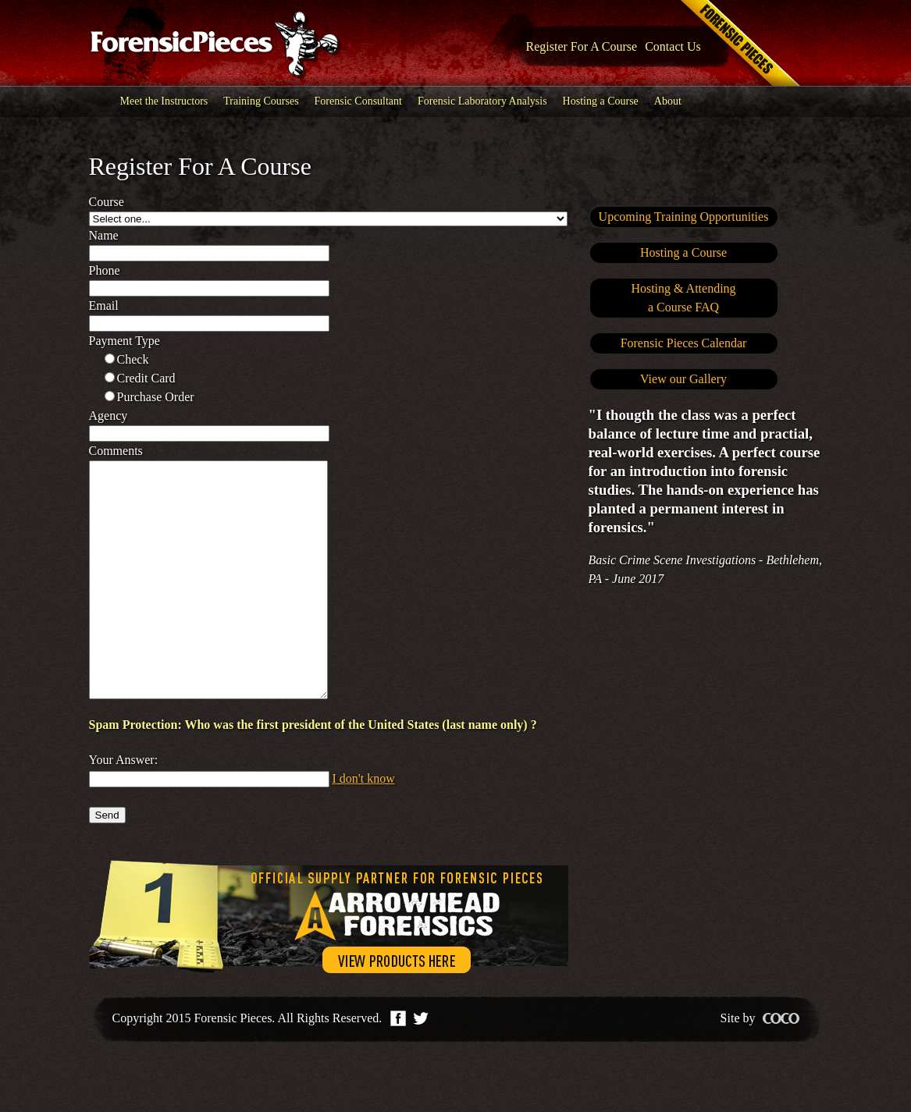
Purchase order (155, 396)
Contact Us (673, 46)
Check (133, 359)
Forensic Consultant (358, 101)
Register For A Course (582, 46)
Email (104, 305)
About (667, 101)
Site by (760, 1064)
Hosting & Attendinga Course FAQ (683, 298)
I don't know (364, 825)
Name (104, 235)
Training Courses (260, 101)
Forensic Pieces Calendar (684, 343)
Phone (104, 270)
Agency (108, 415)
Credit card (146, 378)
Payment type (124, 340)
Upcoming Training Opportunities (684, 216)
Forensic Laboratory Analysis (482, 101)
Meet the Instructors (164, 101)
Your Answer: (123, 806)
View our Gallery (683, 378)
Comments (116, 450)
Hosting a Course (601, 101)
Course (106, 201)
